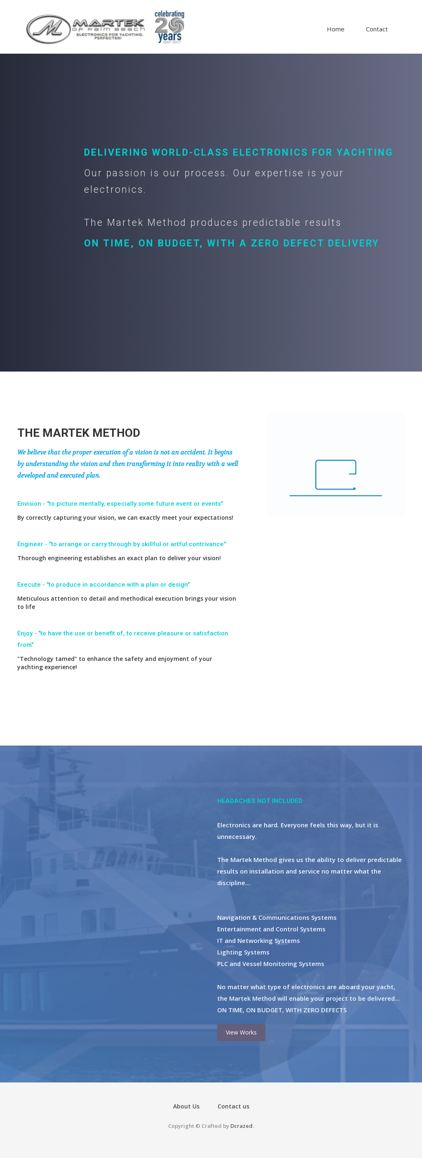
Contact (377, 29)
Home (336, 29)
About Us (186, 1106)
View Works (241, 1032)
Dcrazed (241, 1126)
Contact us (233, 1106)
